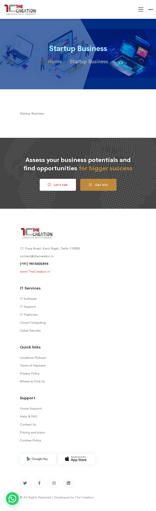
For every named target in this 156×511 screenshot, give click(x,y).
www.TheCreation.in (35, 271)
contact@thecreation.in (37, 256)
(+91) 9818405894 (34, 264)
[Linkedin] (68, 483)
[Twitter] (25, 483)
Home (55, 61)
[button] (12, 498)
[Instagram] (54, 483)
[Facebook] (39, 483)
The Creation (84, 497)
